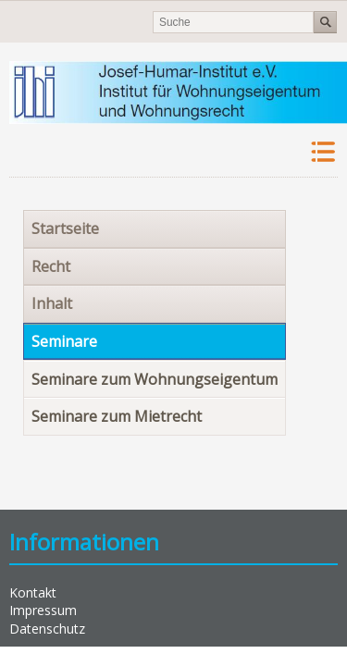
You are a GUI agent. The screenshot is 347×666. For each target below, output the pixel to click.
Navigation (321, 152)
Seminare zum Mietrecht (116, 416)
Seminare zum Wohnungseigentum (154, 379)
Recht (50, 266)
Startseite (65, 228)
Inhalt (51, 303)
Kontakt (32, 592)
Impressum (43, 610)
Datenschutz (47, 628)
